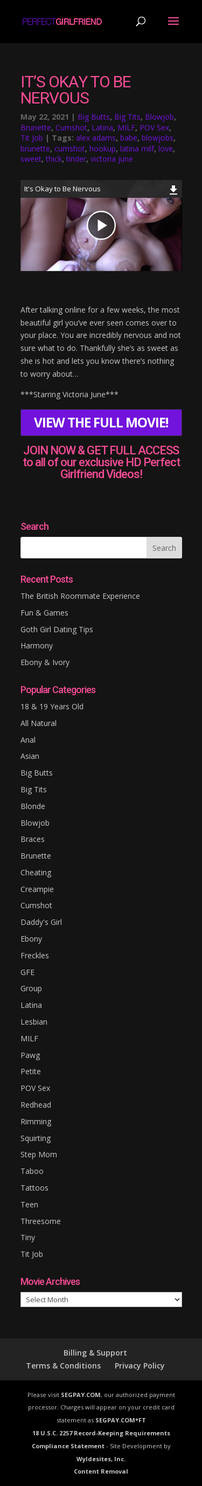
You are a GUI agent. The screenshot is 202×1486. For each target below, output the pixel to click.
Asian (29, 756)
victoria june (111, 159)
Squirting (35, 1138)
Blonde (32, 806)
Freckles (34, 955)
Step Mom (38, 1154)
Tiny (27, 1237)
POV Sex (154, 127)
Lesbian (33, 1022)
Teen (29, 1204)
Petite (30, 1071)
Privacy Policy (140, 1365)
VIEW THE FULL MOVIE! (101, 422)
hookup (102, 148)
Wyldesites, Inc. (101, 1459)
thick (54, 159)
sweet (30, 159)
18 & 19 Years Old (51, 706)
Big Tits (127, 117)
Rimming (35, 1121)
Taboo (32, 1171)
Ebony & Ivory (44, 662)
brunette (35, 148)
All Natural (38, 723)
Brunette (35, 127)
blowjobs (157, 138)
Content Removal (101, 1471)
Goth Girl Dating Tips (56, 629)
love (165, 148)
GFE (27, 972)
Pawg (30, 1055)
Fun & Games (44, 612)
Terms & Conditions (63, 1365)
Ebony (31, 939)
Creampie (37, 889)
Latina (102, 127)
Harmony (36, 645)
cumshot (69, 148)
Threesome (40, 1221)
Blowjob (159, 117)
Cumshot (71, 127)
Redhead (35, 1105)
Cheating (35, 872)
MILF (126, 127)
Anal (28, 740)
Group (31, 988)
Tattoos (34, 1188)
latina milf (137, 148)
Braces (32, 839)
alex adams (96, 138)
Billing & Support (95, 1352)
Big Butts (94, 117)
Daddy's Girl (41, 922)
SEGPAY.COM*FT (120, 1420)
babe (128, 138)
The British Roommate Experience (80, 596)
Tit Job (31, 138)
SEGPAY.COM (81, 1395)
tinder (76, 159)
